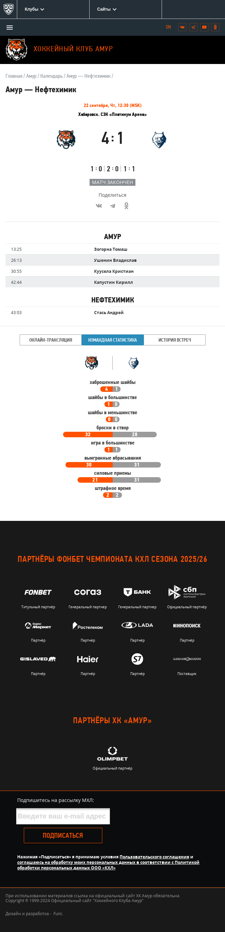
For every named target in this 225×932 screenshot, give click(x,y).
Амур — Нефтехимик (89, 76)
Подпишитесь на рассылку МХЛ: (55, 800)
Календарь (51, 76)
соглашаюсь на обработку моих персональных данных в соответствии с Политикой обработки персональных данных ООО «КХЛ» (108, 865)
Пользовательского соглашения (154, 857)
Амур (31, 76)
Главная (14, 76)
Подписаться (63, 836)
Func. (58, 914)
